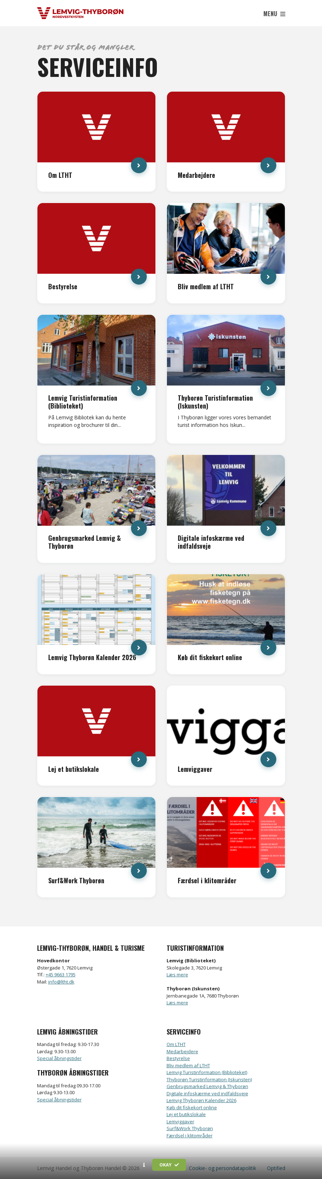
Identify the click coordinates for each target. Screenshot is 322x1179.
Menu (274, 13)
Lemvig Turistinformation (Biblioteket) (207, 1072)
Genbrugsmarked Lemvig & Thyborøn (207, 1086)
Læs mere (177, 974)
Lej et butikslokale (186, 1114)
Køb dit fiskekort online (192, 1107)
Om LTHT (176, 1044)
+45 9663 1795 (61, 974)
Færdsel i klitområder (190, 1135)
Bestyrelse (178, 1058)
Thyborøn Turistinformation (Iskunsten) (209, 1079)
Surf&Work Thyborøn (190, 1128)
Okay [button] (169, 1165)
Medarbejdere (182, 1051)
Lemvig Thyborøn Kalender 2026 (201, 1100)
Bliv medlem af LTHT (188, 1065)
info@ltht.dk (61, 981)
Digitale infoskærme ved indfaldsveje (207, 1093)
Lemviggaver (180, 1121)
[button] (144, 1165)
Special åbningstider (59, 1058)
